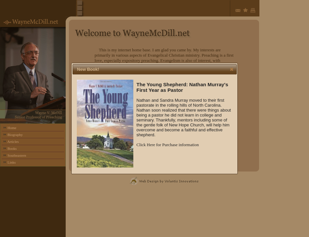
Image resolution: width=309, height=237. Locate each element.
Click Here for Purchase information (168, 144)
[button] (231, 69)
